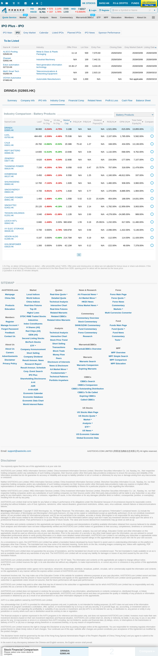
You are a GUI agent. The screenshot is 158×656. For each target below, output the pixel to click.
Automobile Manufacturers (48, 79)
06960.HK (9, 184)
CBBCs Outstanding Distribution (87, 388)
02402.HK (9, 207)
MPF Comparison (118, 360)
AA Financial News (88, 294)
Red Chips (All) (33, 331)
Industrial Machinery (45, 59)
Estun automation (11, 65)
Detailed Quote (58, 298)
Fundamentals (59, 373)
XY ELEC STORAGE (14, 228)
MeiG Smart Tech (11, 71)
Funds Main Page (118, 325)
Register (10, 321)
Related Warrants (58, 313)
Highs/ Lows (33, 313)
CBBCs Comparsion (88, 385)
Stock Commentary (87, 321)
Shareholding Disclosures (33, 378)
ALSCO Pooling (10, 51)
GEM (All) (33, 334)
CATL (7, 135)
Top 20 (33, 309)
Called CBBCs (87, 399)
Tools (118, 340)
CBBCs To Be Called (88, 392)
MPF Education (118, 363)
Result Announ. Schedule (33, 367)
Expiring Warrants (87, 369)
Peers (59, 358)
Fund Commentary (88, 329)
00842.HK (9, 223)
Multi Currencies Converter (118, 313)
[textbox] (134, 10)
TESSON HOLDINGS (14, 213)
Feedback (10, 332)
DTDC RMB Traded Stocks (33, 316)
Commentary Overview (87, 318)
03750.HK (9, 137)
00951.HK (9, 200)
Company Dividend (33, 356)
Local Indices (33, 294)
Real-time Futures (33, 305)
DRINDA (8, 128)
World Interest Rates (33, 404)
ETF (33, 345)
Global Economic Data (88, 438)
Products (9, 305)
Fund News (118, 332)
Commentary (118, 305)
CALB (7, 143)
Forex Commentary (87, 332)
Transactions (58, 347)
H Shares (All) (33, 327)
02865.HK (9, 130)
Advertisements (10, 356)
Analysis (88, 423)
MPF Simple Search (118, 356)
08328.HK (9, 231)
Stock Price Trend (59, 340)
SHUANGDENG (11, 182)
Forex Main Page (118, 294)
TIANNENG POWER (14, 166)
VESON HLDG (11, 236)
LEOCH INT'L (10, 221)
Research (87, 336)
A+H (33, 382)
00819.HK (9, 168)
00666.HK (9, 153)
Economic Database (33, 397)
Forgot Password (9, 329)
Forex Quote (118, 298)
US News (87, 430)
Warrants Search (87, 361)
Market (87, 419)
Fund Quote (118, 329)
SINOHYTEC (10, 205)
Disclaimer (10, 360)
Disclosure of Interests (59, 362)
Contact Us (9, 336)
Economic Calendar (33, 393)
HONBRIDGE (10, 174)
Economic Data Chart (33, 400)
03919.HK (9, 246)
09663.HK (9, 192)
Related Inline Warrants (58, 320)
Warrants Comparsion (87, 365)
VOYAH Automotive (12, 78)
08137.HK (9, 176)
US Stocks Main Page (87, 412)
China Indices (33, 302)
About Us (10, 349)
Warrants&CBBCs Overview (87, 349)
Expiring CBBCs (88, 396)
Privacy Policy (10, 363)
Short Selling (33, 353)
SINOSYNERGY (12, 189)
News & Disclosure (58, 365)
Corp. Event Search (33, 371)
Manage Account (10, 325)
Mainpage (10, 294)
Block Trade (59, 351)
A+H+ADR (33, 389)
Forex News (118, 302)
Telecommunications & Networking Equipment (46, 72)
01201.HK (9, 215)
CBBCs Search (87, 381)
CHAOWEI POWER (13, 197)
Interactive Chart (59, 305)
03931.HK (9, 145)
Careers (10, 352)
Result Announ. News (33, 360)
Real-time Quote (59, 294)
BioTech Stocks (33, 342)
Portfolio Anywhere (58, 380)
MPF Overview (118, 352)
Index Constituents (33, 324)
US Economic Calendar (87, 434)
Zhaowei (7, 58)
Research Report (33, 364)
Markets (118, 309)
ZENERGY (9, 158)
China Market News (87, 305)
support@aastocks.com (19, 451)
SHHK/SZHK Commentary (87, 325)
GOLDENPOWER (12, 244)
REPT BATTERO (12, 150)
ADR (33, 386)
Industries (33, 320)
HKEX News (88, 302)
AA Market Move (59, 369)
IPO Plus (33, 375)
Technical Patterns (59, 376)
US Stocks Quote (87, 416)
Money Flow (59, 354)
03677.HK (9, 161)
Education (10, 309)
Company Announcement (33, 349)
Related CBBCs (58, 316)
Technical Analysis (59, 302)
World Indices (33, 298)
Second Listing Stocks (33, 338)
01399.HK (9, 239)
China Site (10, 298)
